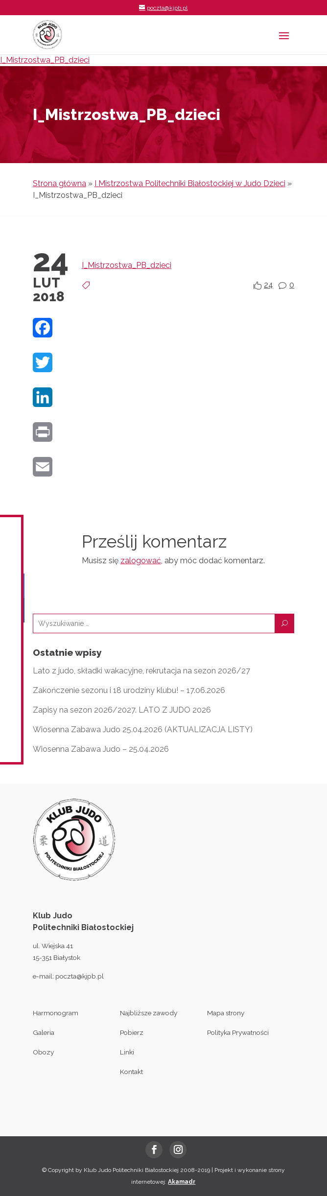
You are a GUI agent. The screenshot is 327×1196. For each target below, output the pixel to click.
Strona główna (59, 183)
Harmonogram (55, 1013)
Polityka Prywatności (238, 1032)
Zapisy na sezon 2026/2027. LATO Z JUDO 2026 (122, 710)
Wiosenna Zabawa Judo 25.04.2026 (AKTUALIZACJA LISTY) (143, 729)
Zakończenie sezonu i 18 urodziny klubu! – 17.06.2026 (129, 690)
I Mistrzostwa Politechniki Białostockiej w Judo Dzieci (189, 183)
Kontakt (131, 1072)
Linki (127, 1052)
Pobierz (131, 1032)
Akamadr (181, 1181)
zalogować (140, 560)
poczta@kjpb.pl (79, 976)
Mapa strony (225, 1013)
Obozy (43, 1052)
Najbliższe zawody (148, 1013)
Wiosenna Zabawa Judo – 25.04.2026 (101, 749)
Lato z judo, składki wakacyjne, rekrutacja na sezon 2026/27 (141, 670)
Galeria (43, 1032)
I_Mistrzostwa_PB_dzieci (45, 60)
